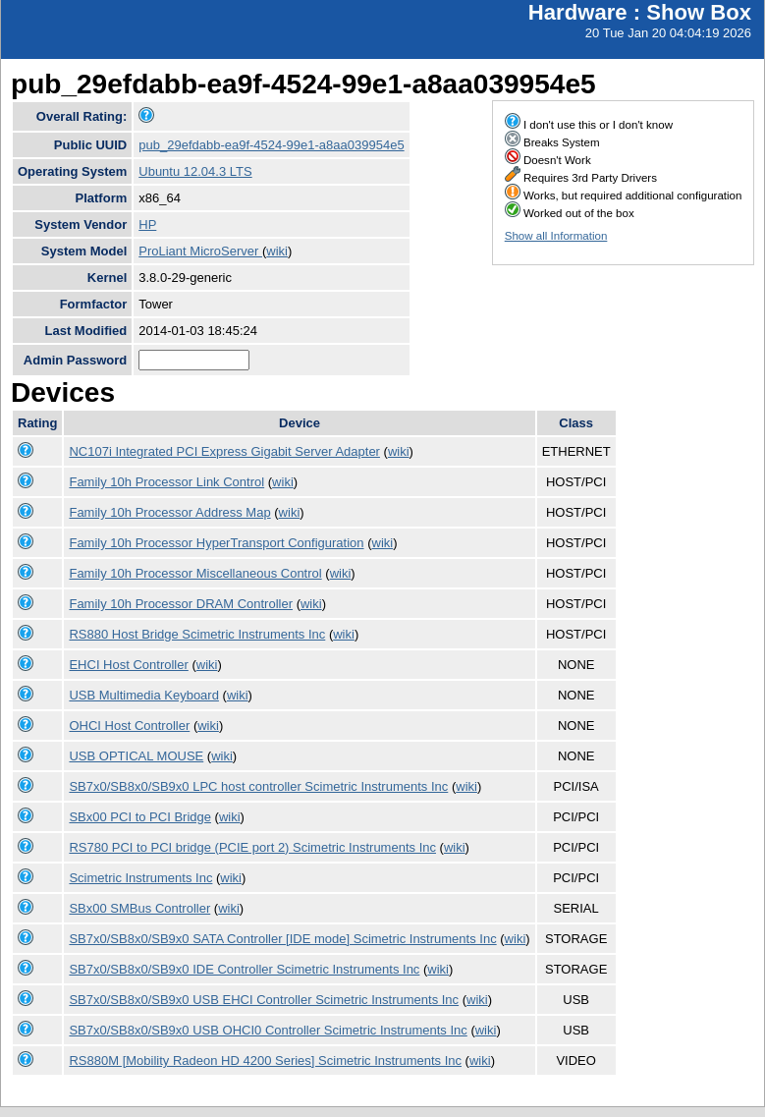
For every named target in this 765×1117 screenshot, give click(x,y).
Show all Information (556, 236)
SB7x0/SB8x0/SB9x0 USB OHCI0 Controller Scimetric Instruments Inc (267, 1030)
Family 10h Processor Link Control (166, 482)
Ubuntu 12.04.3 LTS (194, 171)
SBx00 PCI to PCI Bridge (140, 817)
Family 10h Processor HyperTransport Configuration (216, 542)
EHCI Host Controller (128, 664)
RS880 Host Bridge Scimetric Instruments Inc (197, 634)
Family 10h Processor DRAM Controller (181, 603)
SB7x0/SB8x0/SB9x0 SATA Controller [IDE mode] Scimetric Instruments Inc (282, 938)
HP (147, 224)
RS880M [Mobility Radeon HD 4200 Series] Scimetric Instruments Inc (265, 1060)
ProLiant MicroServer (200, 251)
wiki (277, 251)
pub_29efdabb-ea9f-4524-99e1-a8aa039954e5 (271, 145)
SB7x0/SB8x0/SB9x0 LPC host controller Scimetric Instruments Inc (258, 786)
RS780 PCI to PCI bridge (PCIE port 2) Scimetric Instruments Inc (252, 847)
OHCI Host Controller (129, 725)
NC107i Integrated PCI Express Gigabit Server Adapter (224, 451)
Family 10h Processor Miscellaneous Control (195, 573)
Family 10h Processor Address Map (169, 512)
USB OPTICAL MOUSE (136, 756)
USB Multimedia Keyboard (143, 695)
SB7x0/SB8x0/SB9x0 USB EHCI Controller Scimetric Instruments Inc (264, 999)
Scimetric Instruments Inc (140, 877)
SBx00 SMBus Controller (139, 908)
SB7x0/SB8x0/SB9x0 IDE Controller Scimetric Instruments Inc (244, 969)
